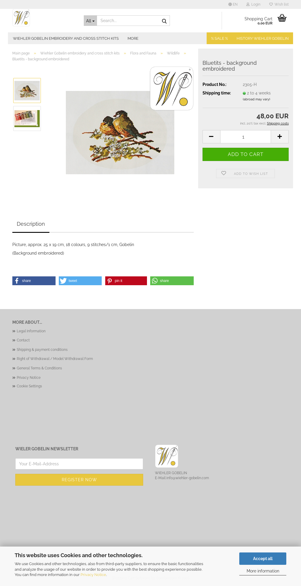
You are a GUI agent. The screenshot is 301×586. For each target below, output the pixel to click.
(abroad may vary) (256, 99)
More (133, 38)
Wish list (279, 4)
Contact (23, 340)
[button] (233, 4)
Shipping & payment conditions (42, 350)
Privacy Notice (93, 574)
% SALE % (219, 38)
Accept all (262, 558)
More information (263, 571)
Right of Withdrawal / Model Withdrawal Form (55, 359)
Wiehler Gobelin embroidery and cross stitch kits (66, 38)
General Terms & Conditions (39, 368)
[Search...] (90, 20)
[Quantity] (245, 136)
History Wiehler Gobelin (263, 38)
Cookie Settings (29, 386)
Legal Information (31, 331)
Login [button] (253, 4)
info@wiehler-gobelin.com (187, 478)
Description (31, 224)
